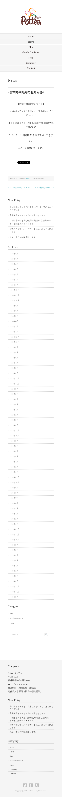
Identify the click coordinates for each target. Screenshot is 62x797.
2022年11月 (15, 383)
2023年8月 (14, 352)
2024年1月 (14, 331)
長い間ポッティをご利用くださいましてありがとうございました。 (31, 208)
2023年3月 (14, 368)
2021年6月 (14, 456)
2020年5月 (14, 508)
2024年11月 (15, 295)
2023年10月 (15, 342)
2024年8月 (14, 306)
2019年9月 (14, 545)
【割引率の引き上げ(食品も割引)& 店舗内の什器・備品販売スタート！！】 (30, 222)
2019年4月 (14, 566)
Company (31, 63)
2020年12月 (15, 477)
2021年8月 (14, 446)
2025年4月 (14, 274)
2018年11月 (15, 591)
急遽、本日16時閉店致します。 (23, 237)
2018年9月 (14, 597)
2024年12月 (15, 290)
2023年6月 (14, 358)
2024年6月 (14, 311)
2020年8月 (14, 493)
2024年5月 (14, 316)
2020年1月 (14, 524)
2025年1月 (14, 285)
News (31, 42)
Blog (30, 47)
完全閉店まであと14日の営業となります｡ (28, 215)
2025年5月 (14, 269)
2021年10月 (15, 435)
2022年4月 (14, 410)
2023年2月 (14, 373)
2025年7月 (14, 259)
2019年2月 (14, 576)
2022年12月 (15, 378)
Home (31, 36)
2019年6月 (14, 560)
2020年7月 (14, 498)
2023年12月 (15, 337)
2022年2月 (14, 420)
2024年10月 (15, 300)
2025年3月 (14, 279)
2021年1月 (14, 472)
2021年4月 (14, 462)
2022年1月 (14, 425)
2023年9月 (14, 347)
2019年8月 (14, 550)
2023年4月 (14, 363)
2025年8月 (14, 254)
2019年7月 (14, 555)
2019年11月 (15, 534)
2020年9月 (14, 487)
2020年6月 (14, 503)
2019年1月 (14, 581)
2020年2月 (14, 519)
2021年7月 (14, 451)
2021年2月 (14, 467)
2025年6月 (14, 264)
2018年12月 (15, 586)
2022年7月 (14, 399)
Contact (31, 68)
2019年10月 (15, 539)
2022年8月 (14, 394)
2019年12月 (15, 529)
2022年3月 (14, 415)
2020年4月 (14, 514)
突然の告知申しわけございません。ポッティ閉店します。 (31, 230)
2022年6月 (14, 404)
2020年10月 (15, 482)
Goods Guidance (31, 52)
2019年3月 (14, 571)
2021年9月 (14, 441)
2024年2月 (14, 326)
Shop (31, 57)
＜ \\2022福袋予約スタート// (19, 188)
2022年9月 (14, 389)
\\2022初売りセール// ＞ (44, 188)
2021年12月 (15, 430)
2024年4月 (14, 321)
